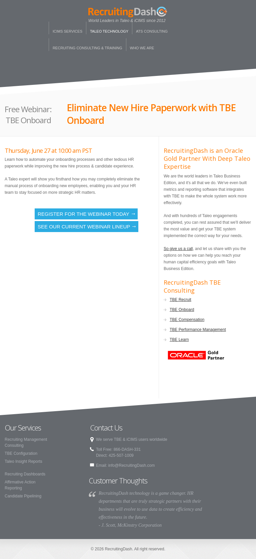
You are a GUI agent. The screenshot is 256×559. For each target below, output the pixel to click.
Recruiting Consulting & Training (87, 48)
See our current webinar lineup (84, 226)
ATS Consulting (152, 31)
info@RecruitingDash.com (131, 465)
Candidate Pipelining (23, 496)
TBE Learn (179, 339)
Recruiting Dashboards (25, 474)
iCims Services (67, 31)
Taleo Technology (109, 31)
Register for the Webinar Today (83, 214)
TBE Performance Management (198, 329)
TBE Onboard (182, 309)
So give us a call (178, 248)
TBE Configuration (21, 453)
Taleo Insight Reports (23, 461)
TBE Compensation (187, 319)
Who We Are (142, 48)
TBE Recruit (180, 299)
